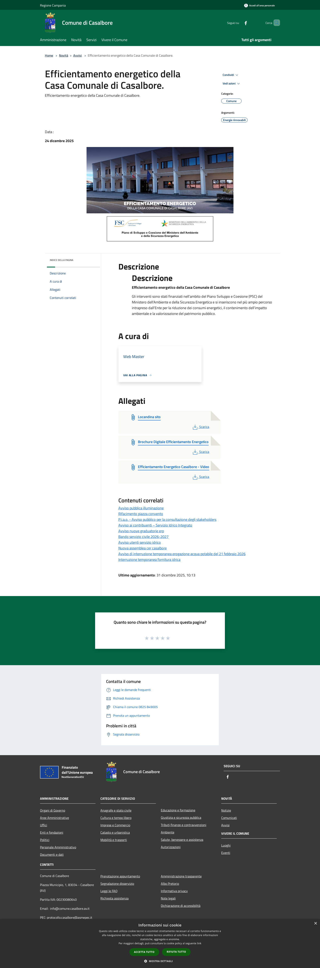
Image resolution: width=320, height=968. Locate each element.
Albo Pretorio (170, 883)
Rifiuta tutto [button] (176, 951)
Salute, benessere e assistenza (182, 839)
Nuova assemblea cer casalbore (142, 548)
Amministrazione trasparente (181, 876)
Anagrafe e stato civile (115, 810)
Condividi (231, 75)
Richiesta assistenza (114, 898)
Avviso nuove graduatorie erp (141, 531)
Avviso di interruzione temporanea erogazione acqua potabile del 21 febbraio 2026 (182, 554)
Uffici (43, 825)
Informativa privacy (174, 890)
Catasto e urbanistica (115, 832)
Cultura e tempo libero (115, 817)
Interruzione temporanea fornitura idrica (149, 559)
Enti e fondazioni (51, 832)
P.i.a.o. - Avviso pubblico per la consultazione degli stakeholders (167, 519)
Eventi (225, 852)
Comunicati (229, 817)
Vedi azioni (232, 83)
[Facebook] (239, 22)
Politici (44, 839)
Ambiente (167, 832)
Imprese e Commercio (115, 825)
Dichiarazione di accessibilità (180, 905)
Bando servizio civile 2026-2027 (143, 536)
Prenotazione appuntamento (120, 876)
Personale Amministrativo (58, 847)
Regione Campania (53, 5)
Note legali (168, 898)
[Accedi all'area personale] (259, 5)
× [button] (315, 923)
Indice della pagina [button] (61, 260)
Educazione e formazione (178, 810)
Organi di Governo (52, 810)
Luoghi (226, 845)
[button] (160, 961)
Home (49, 55)
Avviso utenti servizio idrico (139, 542)
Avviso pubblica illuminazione (141, 508)
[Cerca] (275, 23)
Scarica (200, 426)
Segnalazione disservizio (117, 883)
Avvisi (77, 55)
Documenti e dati (52, 854)
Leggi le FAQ (109, 890)
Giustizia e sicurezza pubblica (181, 817)
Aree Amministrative (54, 817)
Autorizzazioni (171, 846)
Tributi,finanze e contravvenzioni (183, 824)
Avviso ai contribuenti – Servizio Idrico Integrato (155, 525)
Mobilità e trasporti (113, 839)
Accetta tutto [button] (144, 952)
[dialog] (160, 943)
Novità (63, 55)
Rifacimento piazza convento (140, 514)
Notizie (226, 810)
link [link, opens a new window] (199, 943)
